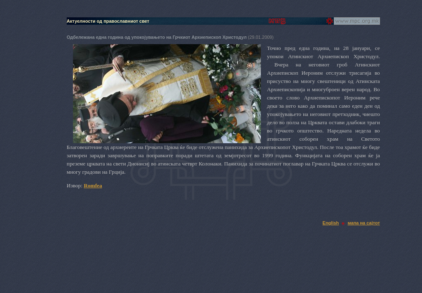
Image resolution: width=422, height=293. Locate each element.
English (331, 222)
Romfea (93, 185)
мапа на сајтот (364, 222)
